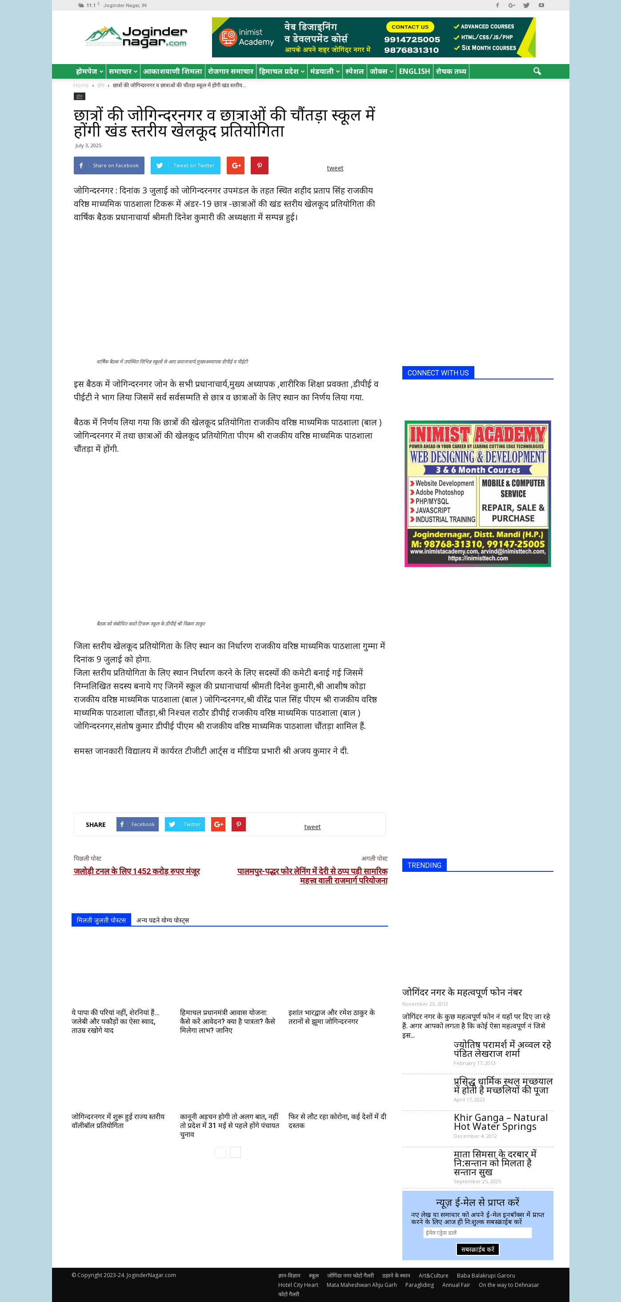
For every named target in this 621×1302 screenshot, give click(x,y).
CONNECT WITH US (438, 373)
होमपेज (90, 71)
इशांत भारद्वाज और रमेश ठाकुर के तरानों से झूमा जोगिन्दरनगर (331, 1017)
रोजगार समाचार (230, 71)
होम (79, 96)
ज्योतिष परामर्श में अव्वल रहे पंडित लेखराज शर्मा (502, 1049)
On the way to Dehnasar (509, 1285)
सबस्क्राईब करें (477, 1249)
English (414, 71)
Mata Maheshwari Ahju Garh (362, 1285)
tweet (335, 168)
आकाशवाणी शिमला (172, 71)
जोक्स (382, 71)
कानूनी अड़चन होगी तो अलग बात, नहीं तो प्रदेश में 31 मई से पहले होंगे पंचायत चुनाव (229, 1126)
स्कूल (314, 1275)
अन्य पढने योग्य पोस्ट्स (162, 920)
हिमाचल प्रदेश (282, 71)
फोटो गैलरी (288, 1294)
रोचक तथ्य (451, 71)
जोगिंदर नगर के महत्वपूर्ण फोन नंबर (462, 992)
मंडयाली (325, 71)
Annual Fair (456, 1285)
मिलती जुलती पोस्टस (101, 920)
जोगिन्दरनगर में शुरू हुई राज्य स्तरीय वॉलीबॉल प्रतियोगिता (118, 1121)
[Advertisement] (230, 782)
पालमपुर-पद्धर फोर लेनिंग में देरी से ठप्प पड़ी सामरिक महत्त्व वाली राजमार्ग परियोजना (312, 876)
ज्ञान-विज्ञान (289, 1275)
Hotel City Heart (298, 1285)
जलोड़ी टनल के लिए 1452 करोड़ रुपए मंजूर (137, 871)
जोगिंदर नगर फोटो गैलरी (350, 1275)
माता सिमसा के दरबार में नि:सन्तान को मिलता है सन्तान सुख (495, 1163)
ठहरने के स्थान (396, 1275)
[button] (537, 71)
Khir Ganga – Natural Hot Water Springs (501, 1122)
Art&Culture (434, 1275)
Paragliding (419, 1285)
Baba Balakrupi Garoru (486, 1275)
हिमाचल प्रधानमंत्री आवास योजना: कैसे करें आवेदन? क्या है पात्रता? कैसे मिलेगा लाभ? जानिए (227, 1021)
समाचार (123, 71)
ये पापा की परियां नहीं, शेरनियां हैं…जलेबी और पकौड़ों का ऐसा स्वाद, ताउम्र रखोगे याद (116, 1021)
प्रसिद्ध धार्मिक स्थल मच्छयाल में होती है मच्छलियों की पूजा (503, 1085)
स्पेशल (354, 71)
